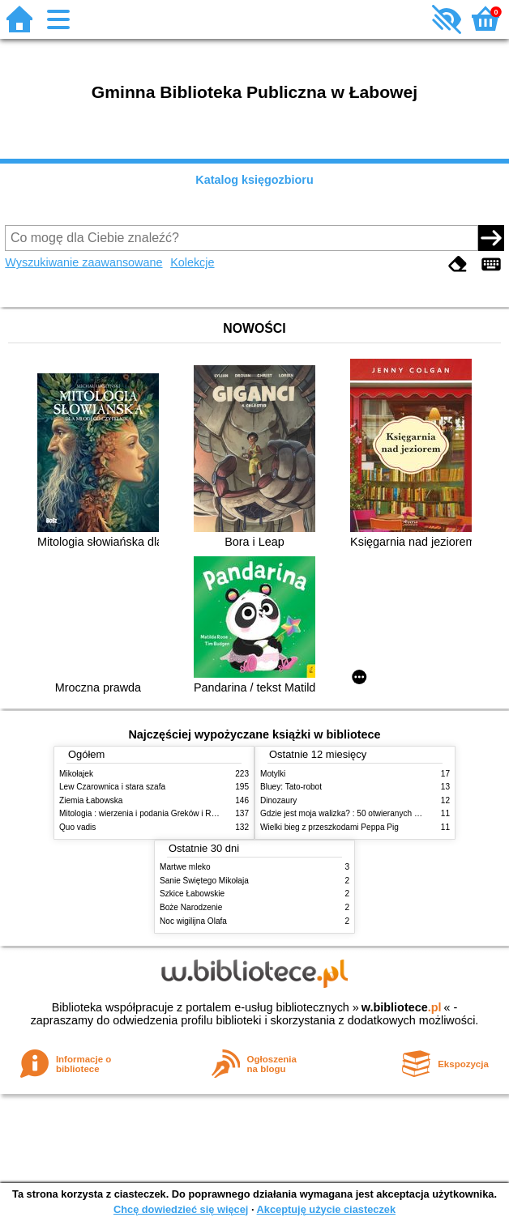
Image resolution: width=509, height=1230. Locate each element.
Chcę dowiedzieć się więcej (180, 1209)
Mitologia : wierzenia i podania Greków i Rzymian (148, 813)
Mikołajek (76, 773)
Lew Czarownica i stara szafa (112, 786)
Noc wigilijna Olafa (193, 921)
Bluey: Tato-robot (291, 786)
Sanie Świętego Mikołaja (204, 880)
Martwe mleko (185, 866)
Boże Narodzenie (191, 907)
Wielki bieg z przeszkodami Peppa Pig (329, 827)
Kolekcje (192, 262)
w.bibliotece (401, 1007)
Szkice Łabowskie (192, 893)
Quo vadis (77, 827)
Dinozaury (278, 800)
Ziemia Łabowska (90, 800)
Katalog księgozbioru (254, 179)
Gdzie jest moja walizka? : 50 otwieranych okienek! (352, 813)
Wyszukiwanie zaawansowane (83, 262)
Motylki (272, 773)
